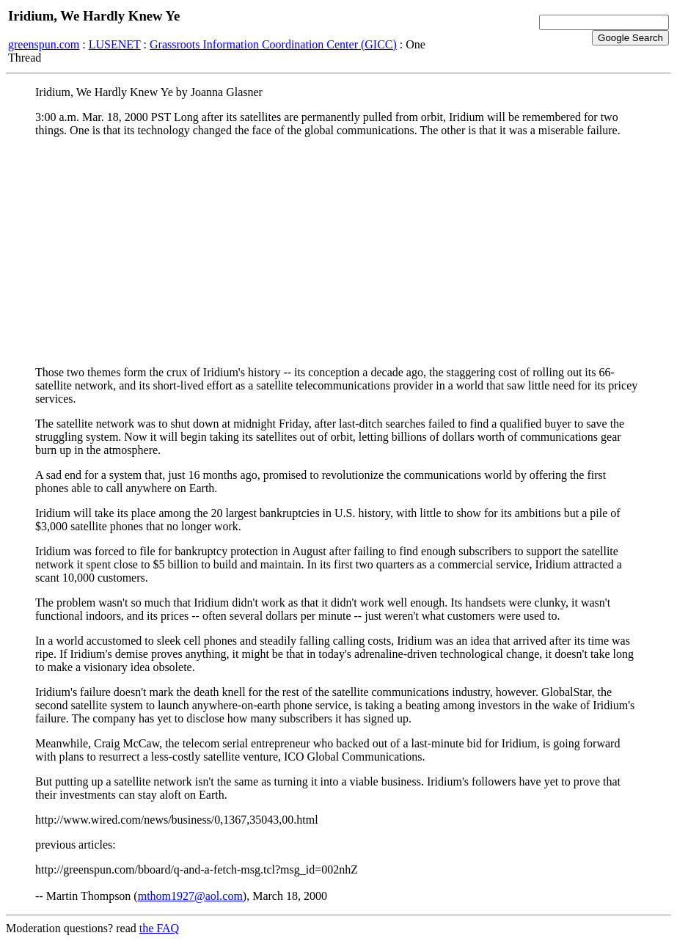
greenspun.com (43, 44)
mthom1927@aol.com (190, 896)
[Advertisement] (338, 251)
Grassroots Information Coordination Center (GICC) (273, 44)
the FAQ (159, 928)
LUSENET (115, 44)
